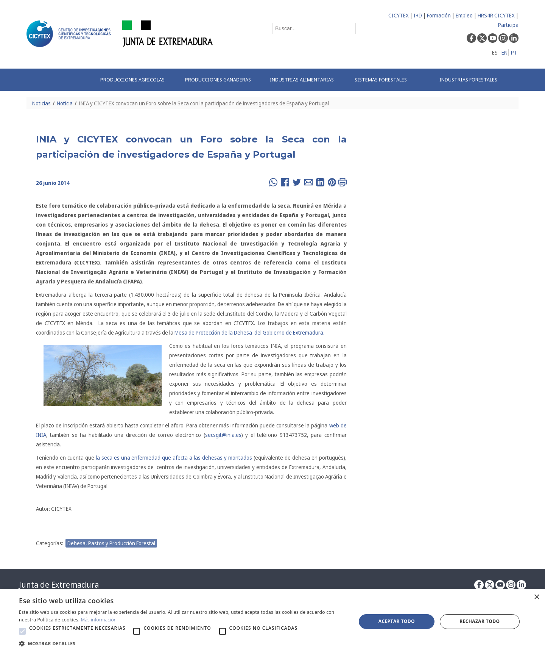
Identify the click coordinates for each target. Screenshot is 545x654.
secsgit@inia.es (223, 434)
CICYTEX (398, 15)
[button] (22, 631)
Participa (508, 24)
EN (504, 52)
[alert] (272, 621)
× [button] (536, 597)
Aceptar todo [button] (396, 621)
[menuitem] (134, 80)
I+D (418, 15)
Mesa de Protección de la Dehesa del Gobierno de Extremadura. (249, 332)
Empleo (464, 15)
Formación (439, 15)
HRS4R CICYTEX (496, 15)
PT (514, 52)
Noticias (41, 103)
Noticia (65, 103)
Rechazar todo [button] (479, 621)
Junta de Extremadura (59, 584)
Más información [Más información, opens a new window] (99, 619)
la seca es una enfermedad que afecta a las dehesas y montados (174, 457)
